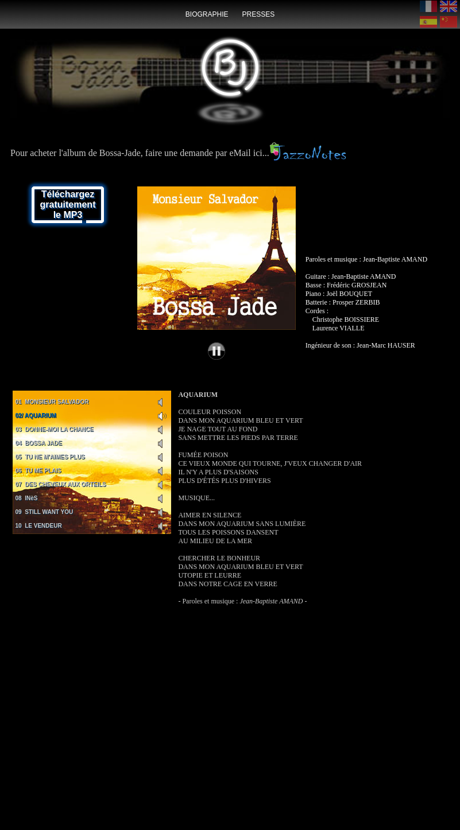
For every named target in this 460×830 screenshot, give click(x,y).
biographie (207, 14)
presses (258, 14)
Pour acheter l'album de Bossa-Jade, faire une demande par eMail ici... (178, 153)
